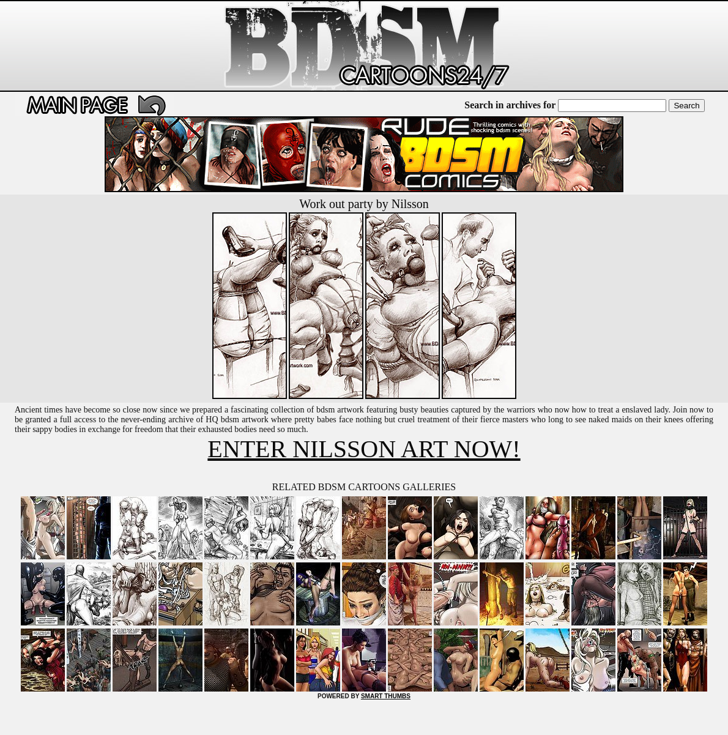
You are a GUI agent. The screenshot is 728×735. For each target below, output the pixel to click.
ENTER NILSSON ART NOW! (363, 449)
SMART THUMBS (385, 696)
